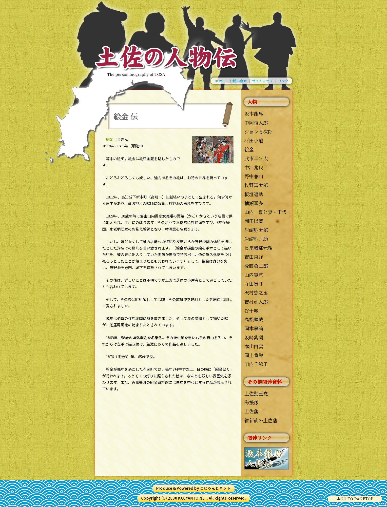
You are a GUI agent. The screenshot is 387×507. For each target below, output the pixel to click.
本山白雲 (253, 346)
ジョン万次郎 (258, 131)
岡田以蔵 (253, 220)
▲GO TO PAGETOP (355, 498)
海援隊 (251, 402)
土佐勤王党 (256, 393)
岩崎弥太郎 (256, 230)
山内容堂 (253, 274)
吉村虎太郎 (256, 301)
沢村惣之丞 (256, 292)
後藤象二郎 (256, 265)
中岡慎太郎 (256, 122)
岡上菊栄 (253, 355)
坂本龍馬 (253, 113)
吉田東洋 (253, 256)
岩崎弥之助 (256, 238)
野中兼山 (253, 176)
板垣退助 (253, 194)
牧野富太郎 (256, 185)
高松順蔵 (253, 319)
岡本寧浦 (253, 328)
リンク (283, 81)
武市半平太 (256, 158)
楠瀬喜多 (253, 203)
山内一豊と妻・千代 (265, 212)
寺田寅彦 (253, 283)
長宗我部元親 (258, 247)
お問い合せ (238, 81)
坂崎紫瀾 (253, 337)
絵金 (249, 149)
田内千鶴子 (256, 364)
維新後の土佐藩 (260, 420)
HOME (219, 81)
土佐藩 (251, 411)
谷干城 (251, 310)
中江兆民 (253, 167)
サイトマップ (262, 81)
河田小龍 (253, 140)
